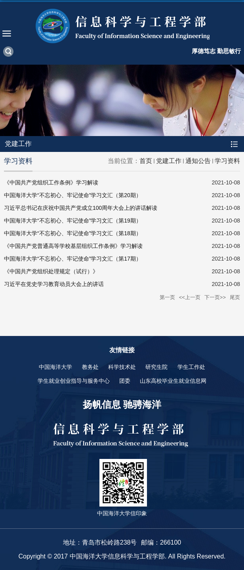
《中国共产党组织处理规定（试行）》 (51, 271)
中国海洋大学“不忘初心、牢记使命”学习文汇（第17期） (72, 258)
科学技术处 (122, 367)
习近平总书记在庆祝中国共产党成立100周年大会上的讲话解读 (80, 208)
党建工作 (168, 160)
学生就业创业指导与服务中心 (74, 381)
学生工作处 (191, 367)
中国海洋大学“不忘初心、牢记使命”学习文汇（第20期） (72, 195)
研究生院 (156, 367)
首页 (145, 160)
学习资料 (227, 160)
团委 (124, 381)
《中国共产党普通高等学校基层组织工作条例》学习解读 (73, 246)
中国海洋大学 (55, 367)
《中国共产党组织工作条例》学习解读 (51, 182)
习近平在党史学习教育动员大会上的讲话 (54, 284)
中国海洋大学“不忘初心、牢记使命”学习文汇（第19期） (72, 220)
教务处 (90, 367)
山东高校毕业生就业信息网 (173, 381)
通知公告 (198, 160)
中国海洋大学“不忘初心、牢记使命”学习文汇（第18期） (72, 233)
